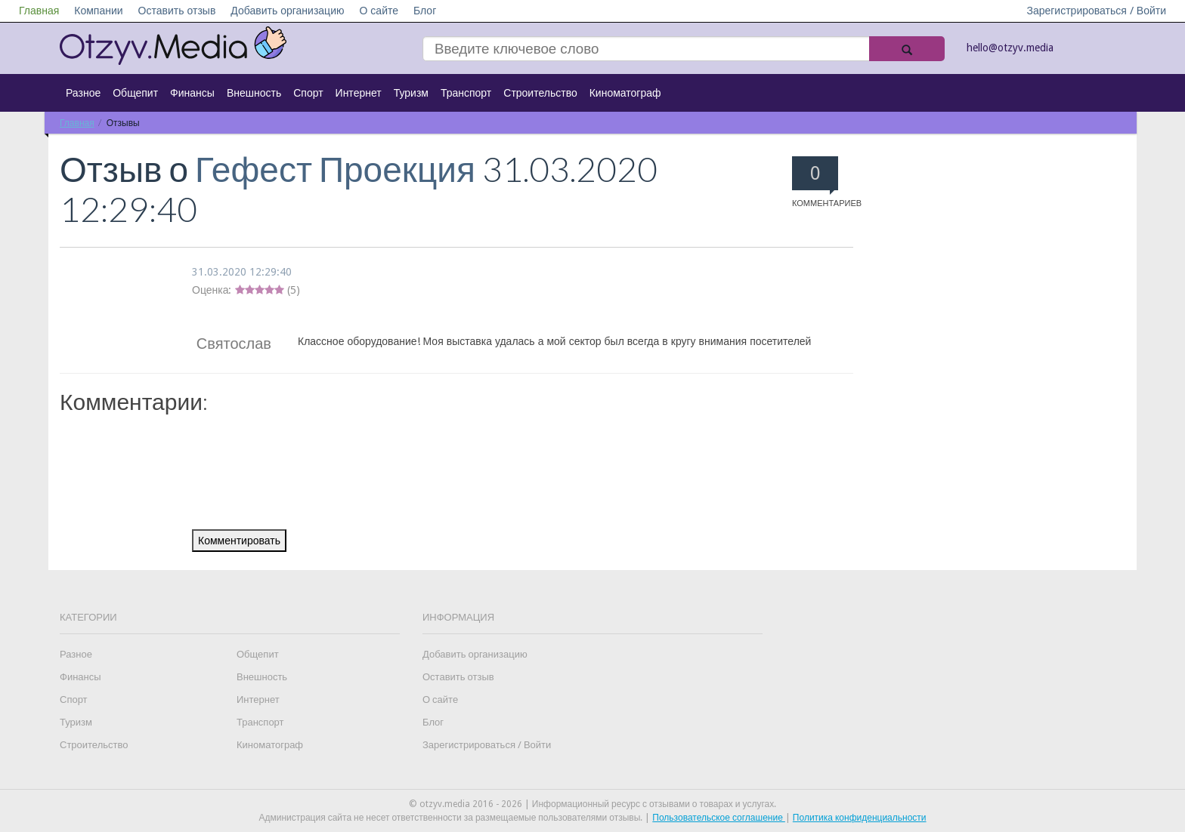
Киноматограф (625, 93)
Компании (98, 11)
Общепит (135, 93)
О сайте (378, 11)
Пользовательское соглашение (718, 817)
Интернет (359, 93)
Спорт (308, 93)
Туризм (411, 93)
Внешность (254, 93)
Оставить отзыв (177, 11)
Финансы (192, 93)
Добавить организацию (287, 11)
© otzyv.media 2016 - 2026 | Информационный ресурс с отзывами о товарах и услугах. (592, 804)
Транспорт (466, 93)
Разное (83, 93)
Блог (424, 11)
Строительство (540, 93)
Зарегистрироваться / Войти (1096, 11)
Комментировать (239, 541)
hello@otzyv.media (1010, 48)
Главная (39, 11)
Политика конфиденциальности (860, 817)
